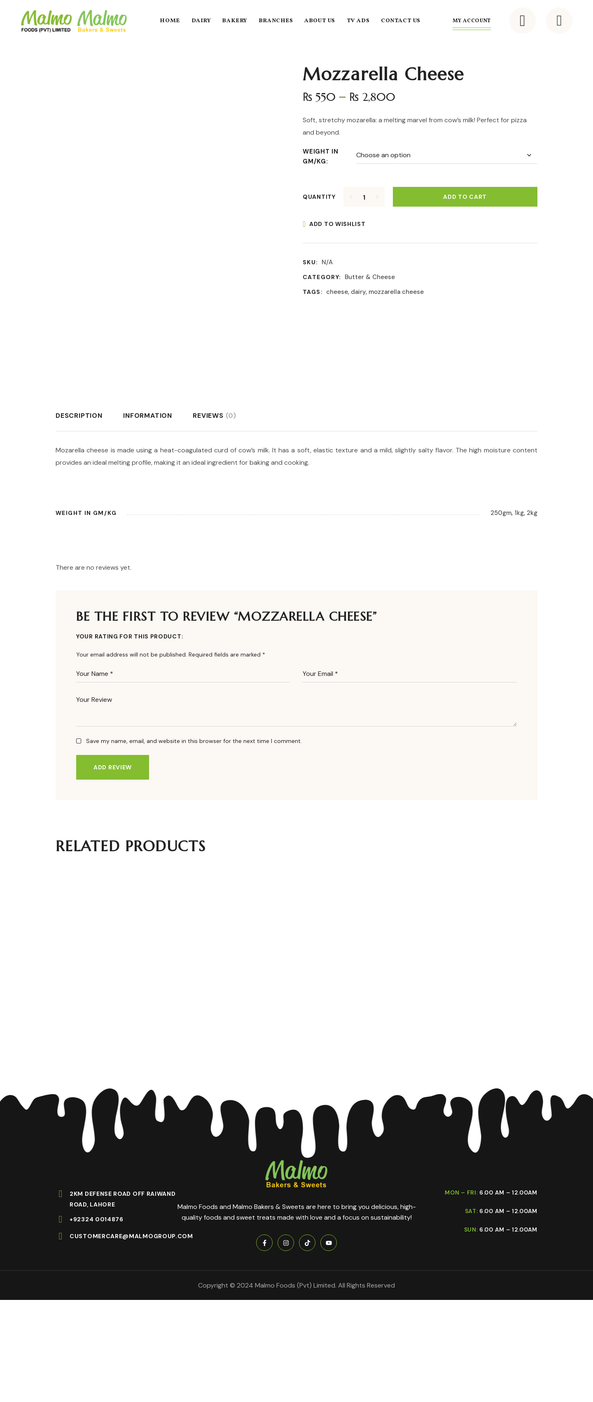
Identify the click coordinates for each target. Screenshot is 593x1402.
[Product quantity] (364, 197)
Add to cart (465, 196)
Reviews (214, 415)
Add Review (112, 767)
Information (147, 415)
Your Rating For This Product (129, 636)
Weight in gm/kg (321, 156)
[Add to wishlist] (334, 224)
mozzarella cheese (396, 292)
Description (79, 415)
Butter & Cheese (370, 277)
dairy (358, 292)
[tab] (79, 415)
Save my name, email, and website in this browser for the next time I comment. (194, 741)
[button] (522, 20)
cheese (337, 292)
